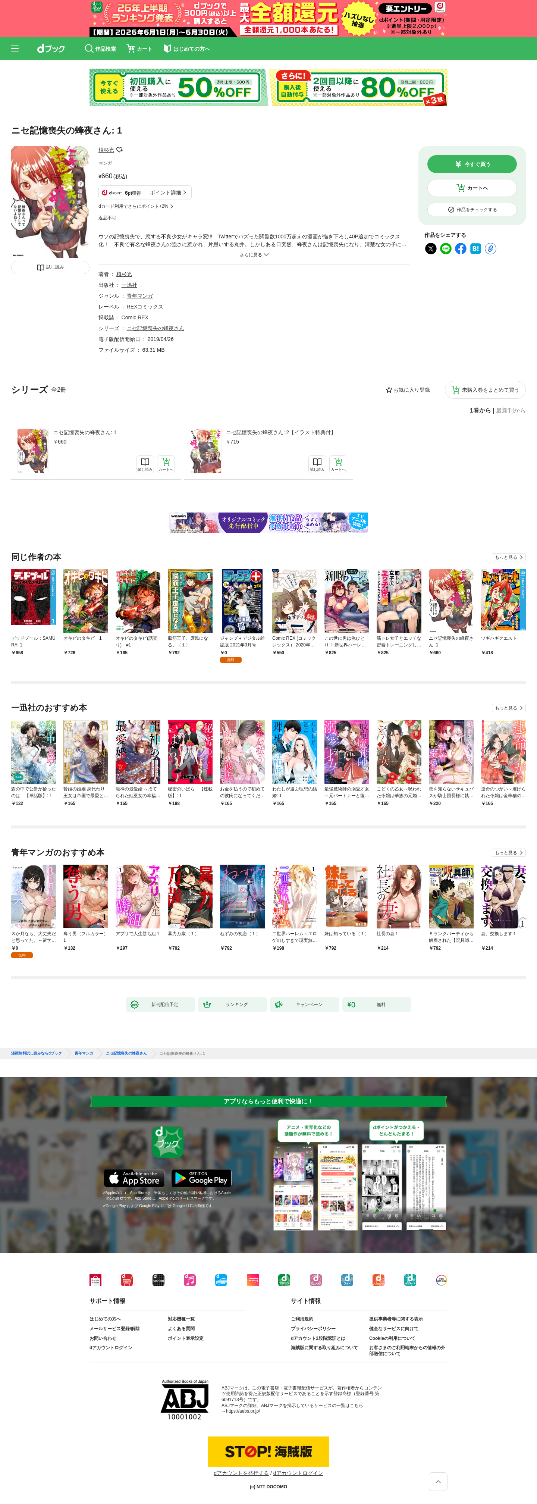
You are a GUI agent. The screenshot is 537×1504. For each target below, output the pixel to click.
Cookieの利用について (392, 1338)
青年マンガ (140, 296)
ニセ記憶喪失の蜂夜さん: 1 (85, 432)
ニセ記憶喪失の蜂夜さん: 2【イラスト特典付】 (281, 432)
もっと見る (506, 557)
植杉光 (106, 150)
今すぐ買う (478, 164)
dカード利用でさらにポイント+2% (133, 206)
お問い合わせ (103, 1338)
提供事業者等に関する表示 (396, 1319)
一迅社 (129, 285)
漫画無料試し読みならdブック (36, 1053)
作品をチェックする (477, 209)
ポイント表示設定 (186, 1338)
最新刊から (511, 411)
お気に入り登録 (411, 390)
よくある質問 (181, 1328)
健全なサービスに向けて (393, 1328)
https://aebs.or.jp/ (243, 1411)
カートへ (477, 188)
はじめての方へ (105, 1319)
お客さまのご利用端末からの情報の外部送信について (407, 1350)
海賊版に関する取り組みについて (324, 1347)
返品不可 (107, 217)
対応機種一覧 (181, 1319)
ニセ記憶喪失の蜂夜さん (155, 328)
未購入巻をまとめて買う (490, 390)
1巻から (480, 411)
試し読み (55, 267)
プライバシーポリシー (313, 1328)
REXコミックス (145, 307)
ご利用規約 (302, 1319)
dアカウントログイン (111, 1347)
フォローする (119, 150)
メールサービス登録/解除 (115, 1328)
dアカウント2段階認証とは (318, 1338)
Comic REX (135, 317)
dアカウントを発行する (241, 1473)
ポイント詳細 (165, 192)
